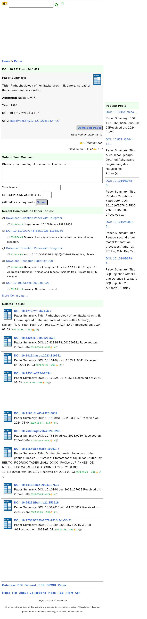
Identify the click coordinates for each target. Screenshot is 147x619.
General (30, 588)
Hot (14, 596)
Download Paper (89, 127)
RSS (61, 596)
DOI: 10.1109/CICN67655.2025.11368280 (34, 234)
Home (6, 61)
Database (9, 588)
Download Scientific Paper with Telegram (34, 221)
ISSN (41, 588)
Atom (69, 596)
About (23, 596)
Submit (41, 205)
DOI (20, 588)
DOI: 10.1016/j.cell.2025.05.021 (28, 286)
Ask (77, 596)
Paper (18, 61)
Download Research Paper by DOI (29, 264)
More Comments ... (15, 299)
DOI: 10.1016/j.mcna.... (122, 112)
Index (52, 596)
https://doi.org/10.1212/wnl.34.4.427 (35, 120)
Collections (38, 596)
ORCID (51, 588)
